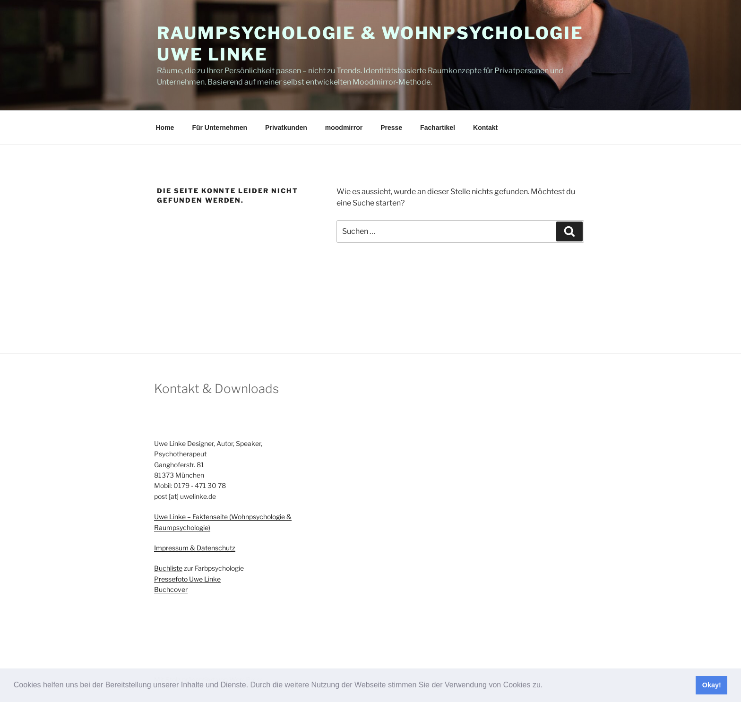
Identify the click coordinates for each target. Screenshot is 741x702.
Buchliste (168, 568)
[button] (546, 686)
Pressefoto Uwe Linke (187, 579)
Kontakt (485, 127)
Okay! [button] (711, 685)
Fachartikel (437, 127)
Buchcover (171, 589)
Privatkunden (286, 127)
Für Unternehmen (219, 127)
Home (165, 127)
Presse (391, 127)
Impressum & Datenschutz (194, 548)
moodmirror (343, 127)
